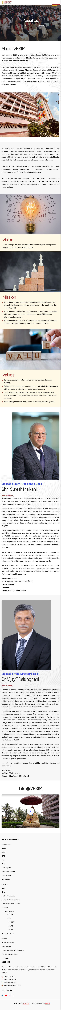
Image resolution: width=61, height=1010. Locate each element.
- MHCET (10, 922)
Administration (6, 875)
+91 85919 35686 (9, 977)
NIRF (3, 864)
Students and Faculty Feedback (13, 950)
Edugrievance (6, 946)
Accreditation (6, 844)
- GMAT (10, 930)
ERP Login (5, 958)
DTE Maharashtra (8, 943)
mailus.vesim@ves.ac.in (11, 985)
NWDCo (26, 1003)
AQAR (4, 852)
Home (19, 25)
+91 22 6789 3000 (9, 982)
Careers (4, 939)
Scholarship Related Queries (11, 904)
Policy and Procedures (10, 954)
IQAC (3, 856)
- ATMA (10, 914)
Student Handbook (8, 896)
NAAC (4, 848)
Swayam (4, 884)
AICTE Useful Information (10, 900)
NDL (3, 888)
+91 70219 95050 (9, 980)
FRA (3, 860)
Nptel (3, 892)
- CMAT (10, 926)
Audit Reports (6, 868)
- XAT (9, 918)
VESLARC (5, 908)
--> (7, 2)
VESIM (47, 1003)
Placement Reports (8, 872)
